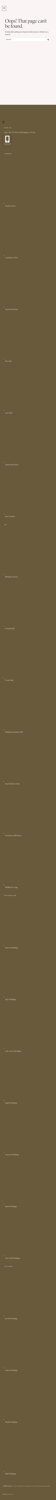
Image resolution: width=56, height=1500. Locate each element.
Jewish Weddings (11, 1319)
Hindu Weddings (11, 1422)
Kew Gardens (10, 516)
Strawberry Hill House (13, 836)
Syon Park (8, 413)
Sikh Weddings (10, 1474)
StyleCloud (10, 1494)
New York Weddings (12, 1258)
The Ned (8, 361)
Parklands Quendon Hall (14, 732)
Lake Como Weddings (13, 1051)
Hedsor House (10, 206)
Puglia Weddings (11, 1103)
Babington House (11, 577)
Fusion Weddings (11, 1370)
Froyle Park (9, 680)
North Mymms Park (12, 784)
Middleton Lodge (11, 887)
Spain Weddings (11, 1206)
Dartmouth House (12, 465)
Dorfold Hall (9, 629)
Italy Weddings (10, 999)
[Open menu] (4, 8)
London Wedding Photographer (22, 1486)
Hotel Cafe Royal (11, 309)
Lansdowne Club (11, 258)
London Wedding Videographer (41, 1486)
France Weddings (11, 948)
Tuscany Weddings (12, 1155)
